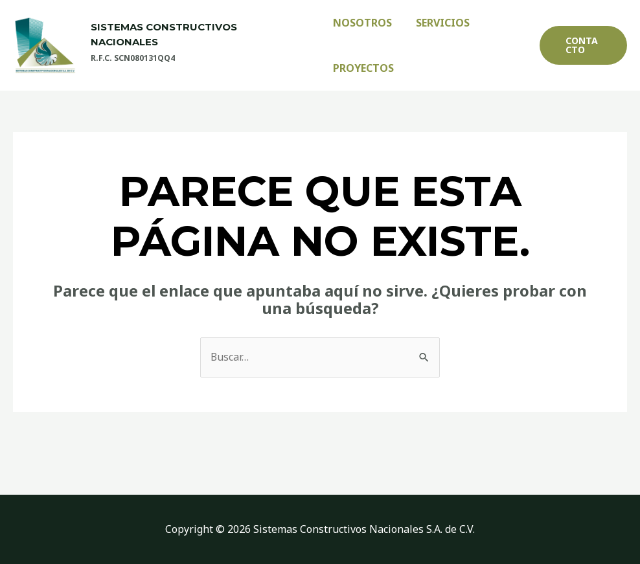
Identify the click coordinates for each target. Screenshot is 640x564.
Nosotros (362, 23)
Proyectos (363, 68)
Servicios (439, 23)
